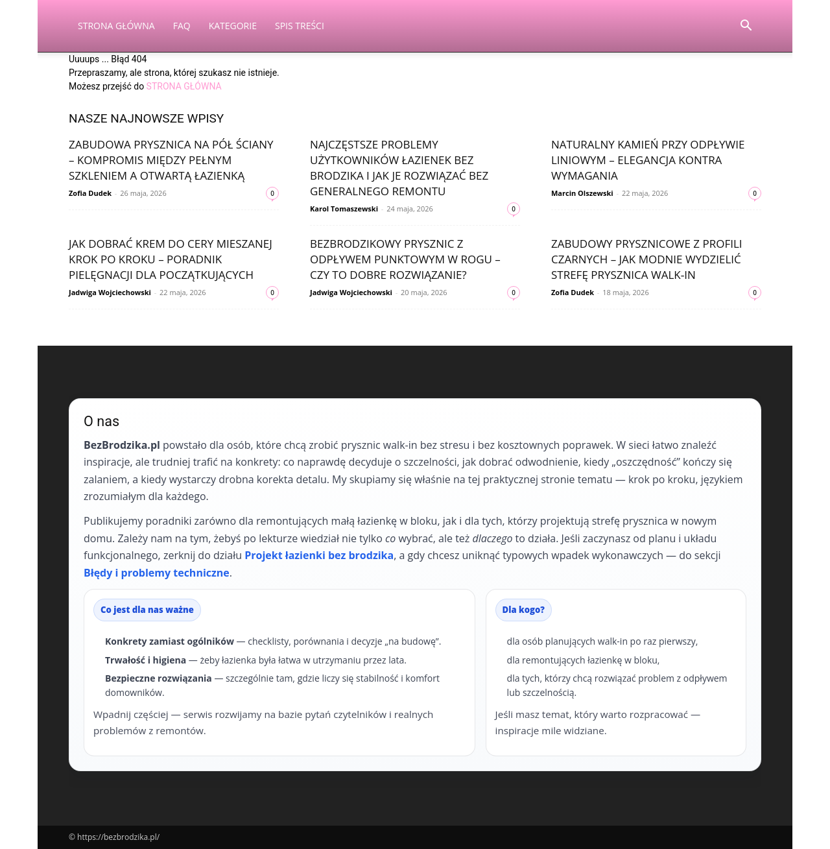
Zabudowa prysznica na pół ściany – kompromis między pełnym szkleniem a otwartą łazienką (171, 160)
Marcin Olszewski (582, 193)
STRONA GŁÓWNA (184, 86)
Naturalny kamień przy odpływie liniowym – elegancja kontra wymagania (647, 160)
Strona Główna (116, 25)
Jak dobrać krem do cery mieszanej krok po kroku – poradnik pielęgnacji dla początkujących (170, 259)
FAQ (182, 25)
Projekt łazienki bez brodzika (319, 555)
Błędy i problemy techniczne (157, 573)
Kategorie (233, 25)
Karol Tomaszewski (344, 208)
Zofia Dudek (90, 193)
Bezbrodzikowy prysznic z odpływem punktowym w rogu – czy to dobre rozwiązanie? (405, 259)
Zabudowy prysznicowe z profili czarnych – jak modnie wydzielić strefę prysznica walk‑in (646, 259)
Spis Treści (299, 25)
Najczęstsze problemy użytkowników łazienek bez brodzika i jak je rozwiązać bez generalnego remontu (399, 167)
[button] (745, 27)
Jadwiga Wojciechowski (110, 292)
